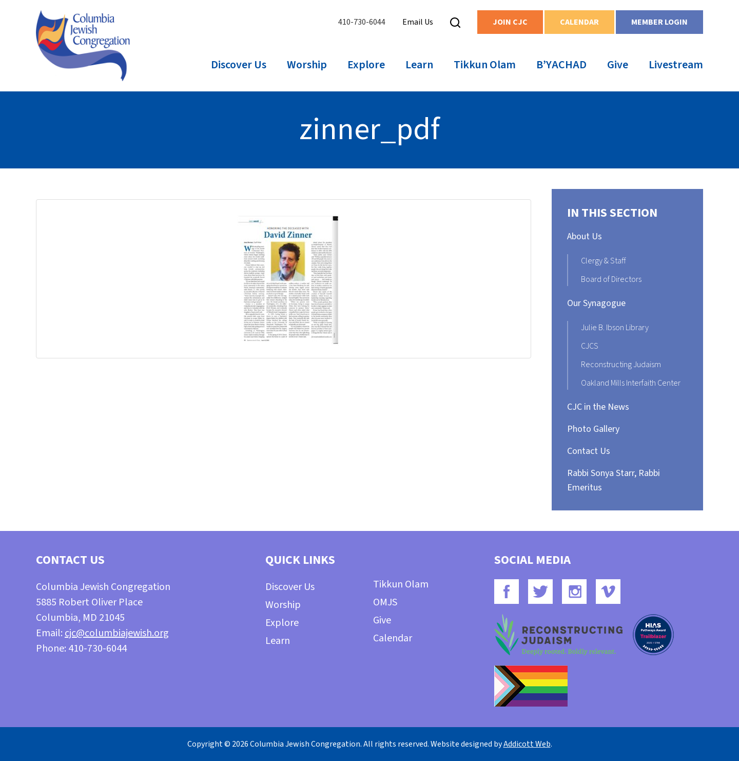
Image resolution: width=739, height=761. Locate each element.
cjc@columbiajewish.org (117, 633)
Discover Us (238, 64)
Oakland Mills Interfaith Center (630, 383)
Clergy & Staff (603, 261)
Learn (419, 64)
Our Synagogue (596, 303)
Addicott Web (527, 744)
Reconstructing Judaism (621, 364)
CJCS (589, 346)
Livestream (676, 64)
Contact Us (588, 451)
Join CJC (510, 22)
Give (617, 64)
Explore (366, 64)
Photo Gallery (593, 429)
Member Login (659, 22)
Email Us (417, 22)
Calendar (579, 22)
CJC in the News (598, 407)
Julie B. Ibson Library (615, 327)
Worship (307, 64)
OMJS (385, 602)
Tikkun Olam (485, 64)
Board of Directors (611, 279)
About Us (584, 236)
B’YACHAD (561, 64)
